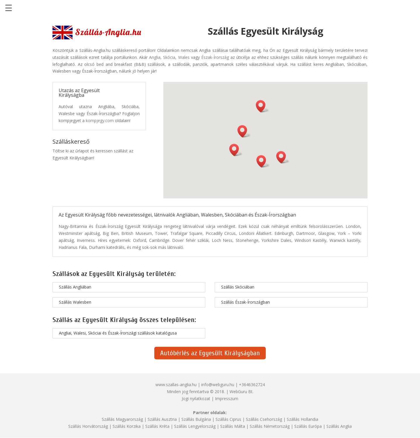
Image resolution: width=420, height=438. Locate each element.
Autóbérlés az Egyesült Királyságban (210, 353)
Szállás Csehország (264, 419)
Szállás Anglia (339, 426)
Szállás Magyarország (122, 419)
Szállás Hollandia (302, 419)
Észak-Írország (215, 57)
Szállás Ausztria (162, 419)
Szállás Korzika (127, 426)
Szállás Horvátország (88, 426)
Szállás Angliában (75, 287)
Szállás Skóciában (237, 287)
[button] (262, 106)
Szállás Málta (232, 426)
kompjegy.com (100, 120)
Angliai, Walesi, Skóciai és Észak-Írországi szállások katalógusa (118, 333)
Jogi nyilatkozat (196, 398)
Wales (184, 57)
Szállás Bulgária (196, 419)
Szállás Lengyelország (195, 426)
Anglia (154, 57)
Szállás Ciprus (228, 419)
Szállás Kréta (157, 426)
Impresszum (226, 398)
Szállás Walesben (75, 302)
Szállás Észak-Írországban (245, 302)
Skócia (169, 57)
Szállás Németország (270, 426)
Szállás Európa (308, 426)
